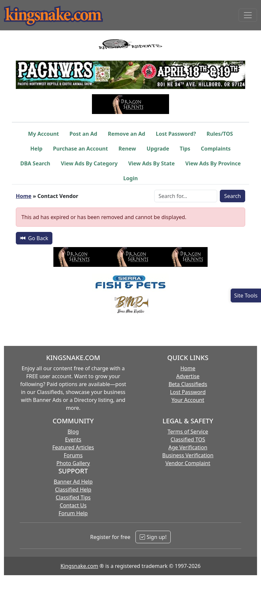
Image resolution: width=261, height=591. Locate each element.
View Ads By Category (89, 163)
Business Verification (187, 455)
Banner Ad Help (73, 481)
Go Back (34, 238)
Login (130, 178)
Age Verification (187, 447)
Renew (127, 148)
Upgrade (158, 148)
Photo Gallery (73, 463)
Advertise (187, 376)
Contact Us (73, 505)
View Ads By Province (213, 163)
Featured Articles (73, 447)
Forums (73, 455)
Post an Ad (83, 133)
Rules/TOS (220, 133)
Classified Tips (73, 497)
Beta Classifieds (187, 384)
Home (23, 196)
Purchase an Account (80, 148)
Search (232, 196)
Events (73, 439)
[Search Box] (185, 196)
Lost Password (188, 392)
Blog (73, 431)
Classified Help (73, 489)
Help (36, 148)
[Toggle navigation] (248, 15)
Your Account (187, 400)
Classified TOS (187, 439)
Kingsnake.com (79, 566)
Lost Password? (176, 133)
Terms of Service (188, 431)
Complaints (216, 148)
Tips (185, 148)
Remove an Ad (126, 133)
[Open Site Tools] (246, 295)
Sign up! (153, 537)
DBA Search (35, 163)
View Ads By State (151, 163)
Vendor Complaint (187, 463)
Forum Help (73, 513)
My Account (43, 133)
